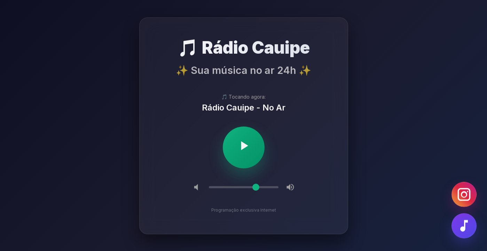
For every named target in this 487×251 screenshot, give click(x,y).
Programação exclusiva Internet (243, 210)
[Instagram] (464, 194)
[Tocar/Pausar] (244, 148)
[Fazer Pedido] (464, 226)
